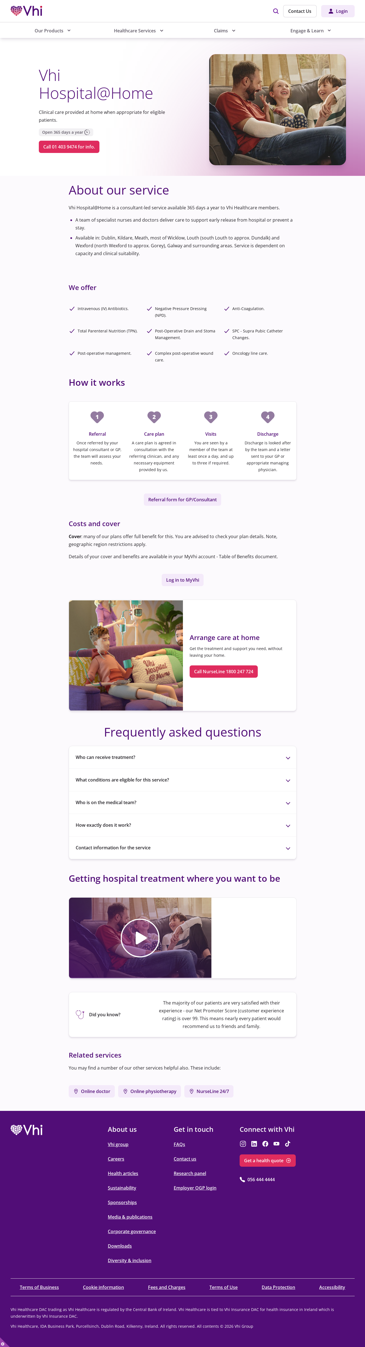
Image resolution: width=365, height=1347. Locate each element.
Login (342, 11)
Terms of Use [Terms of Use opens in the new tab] (223, 1287)
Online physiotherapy (153, 1091)
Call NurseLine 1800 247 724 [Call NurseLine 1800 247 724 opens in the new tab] (223, 671)
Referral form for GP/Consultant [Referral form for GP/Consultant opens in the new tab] (182, 500)
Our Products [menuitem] (49, 31)
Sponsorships (122, 1202)
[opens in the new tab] (26, 1130)
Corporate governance (132, 1231)
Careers (116, 1159)
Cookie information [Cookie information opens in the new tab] (103, 1287)
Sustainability (122, 1188)
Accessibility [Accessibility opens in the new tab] (332, 1287)
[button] (140, 938)
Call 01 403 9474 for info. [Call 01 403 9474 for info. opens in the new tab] (69, 147)
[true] (5, 1342)
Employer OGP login (195, 1188)
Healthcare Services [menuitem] (135, 31)
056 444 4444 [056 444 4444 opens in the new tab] (261, 1179)
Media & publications (130, 1217)
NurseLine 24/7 (213, 1091)
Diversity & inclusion (129, 1260)
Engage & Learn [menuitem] (307, 31)
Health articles (123, 1173)
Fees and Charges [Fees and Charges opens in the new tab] (166, 1287)
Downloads (120, 1246)
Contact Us (299, 11)
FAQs (179, 1144)
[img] (276, 11)
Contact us (185, 1159)
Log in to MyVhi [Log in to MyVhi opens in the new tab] (182, 580)
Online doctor (95, 1091)
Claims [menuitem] (221, 31)
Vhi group (118, 1144)
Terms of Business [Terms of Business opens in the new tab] (39, 1287)
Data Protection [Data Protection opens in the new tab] (278, 1287)
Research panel (190, 1173)
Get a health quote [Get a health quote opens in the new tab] (263, 1160)
